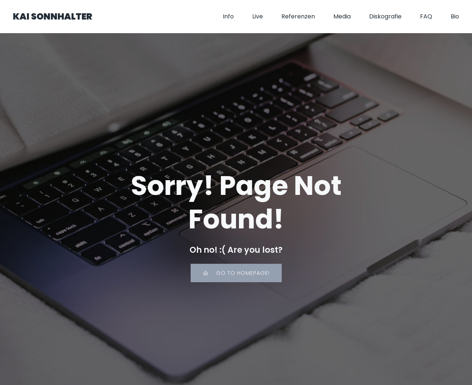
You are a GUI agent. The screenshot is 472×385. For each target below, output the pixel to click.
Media (342, 16)
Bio (455, 16)
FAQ (426, 16)
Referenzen (298, 16)
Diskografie (385, 16)
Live (257, 16)
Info (228, 16)
